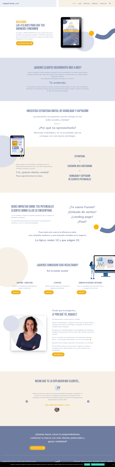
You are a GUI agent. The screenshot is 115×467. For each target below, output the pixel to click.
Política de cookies (86, 461)
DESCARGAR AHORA (23, 43)
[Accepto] (113, 464)
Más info (16, 292)
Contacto (102, 461)
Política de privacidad (98, 464)
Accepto (87, 464)
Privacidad (77, 461)
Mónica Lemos (31, 461)
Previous (27, 401)
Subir (109, 461)
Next (88, 401)
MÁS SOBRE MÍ (58, 354)
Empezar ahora (36, 448)
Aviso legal (96, 461)
